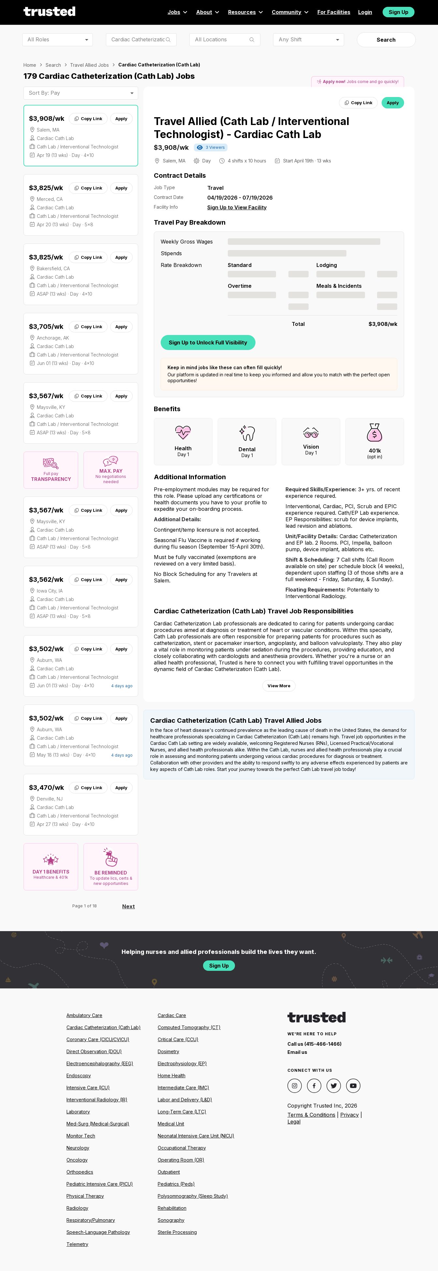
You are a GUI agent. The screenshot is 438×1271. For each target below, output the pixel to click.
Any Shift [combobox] (290, 39)
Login (365, 12)
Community (291, 12)
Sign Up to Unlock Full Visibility (208, 342)
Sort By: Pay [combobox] (44, 93)
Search (386, 39)
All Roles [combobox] (38, 39)
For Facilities (333, 12)
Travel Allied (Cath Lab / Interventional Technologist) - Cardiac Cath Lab (251, 128)
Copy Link (88, 118)
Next (128, 906)
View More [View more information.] (279, 685)
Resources (246, 12)
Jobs (178, 12)
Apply (121, 118)
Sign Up (398, 12)
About (208, 12)
